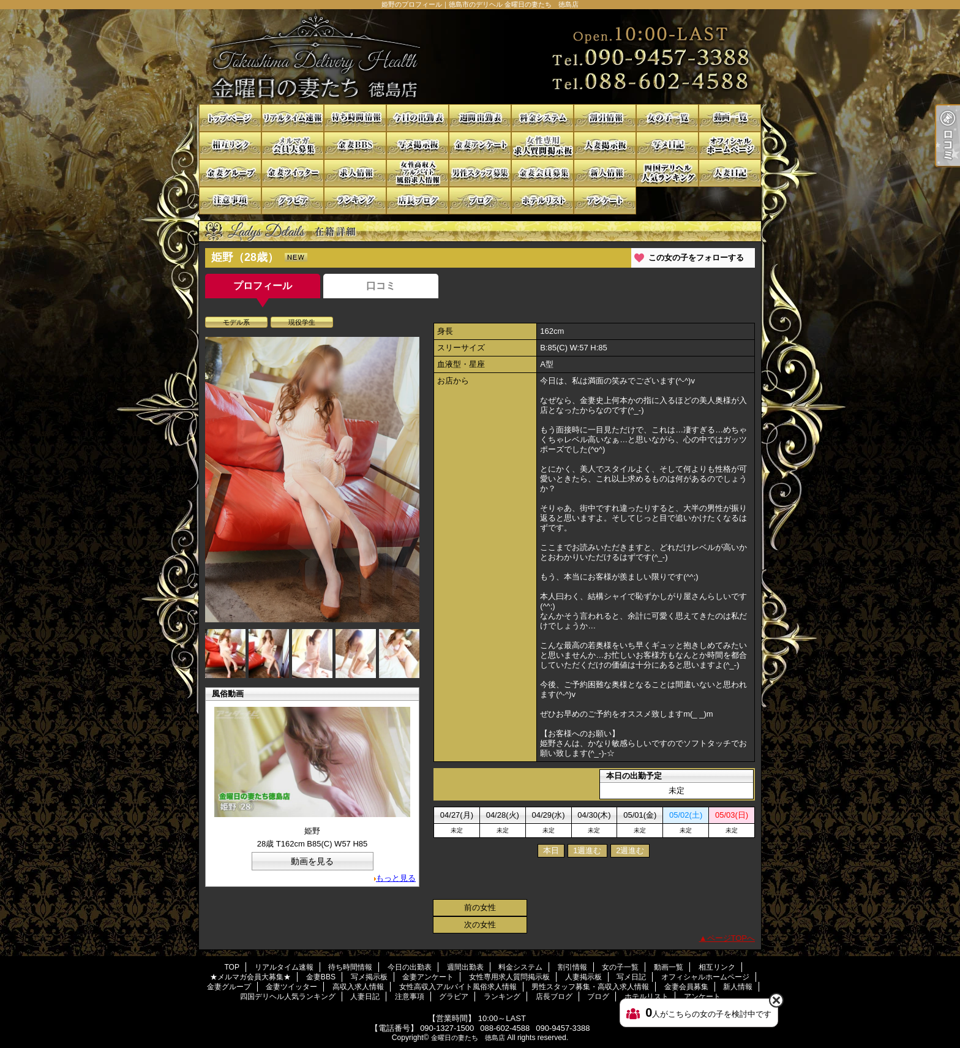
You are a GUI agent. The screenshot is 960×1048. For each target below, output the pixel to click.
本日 (551, 850)
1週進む (587, 850)
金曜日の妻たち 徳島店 (468, 1037)
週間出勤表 (480, 118)
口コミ (381, 286)
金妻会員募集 (542, 173)
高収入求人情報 (355, 173)
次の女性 (480, 924)
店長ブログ (417, 200)
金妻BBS (355, 145)
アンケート (605, 200)
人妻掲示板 (605, 145)
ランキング (355, 200)
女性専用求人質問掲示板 (542, 145)
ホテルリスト (542, 200)
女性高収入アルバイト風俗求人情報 (417, 173)
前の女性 (480, 907)
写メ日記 (667, 145)
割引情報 (605, 118)
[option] (312, 479)
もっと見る (396, 878)
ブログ (480, 200)
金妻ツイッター (292, 173)
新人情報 (605, 173)
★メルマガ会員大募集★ (292, 145)
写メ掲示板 (417, 145)
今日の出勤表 (417, 118)
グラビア (292, 200)
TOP (230, 118)
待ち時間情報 (355, 118)
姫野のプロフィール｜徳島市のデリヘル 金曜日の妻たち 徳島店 (480, 56)
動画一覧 (730, 118)
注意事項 (230, 200)
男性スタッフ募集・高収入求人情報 (480, 173)
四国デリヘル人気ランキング (667, 173)
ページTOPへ (731, 938)
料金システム (542, 118)
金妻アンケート (480, 145)
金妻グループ (230, 173)
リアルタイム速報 (292, 118)
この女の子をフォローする (696, 257)
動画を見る (312, 861)
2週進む (630, 850)
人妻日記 (730, 173)
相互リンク (230, 145)
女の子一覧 (667, 118)
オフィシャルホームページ (730, 145)
